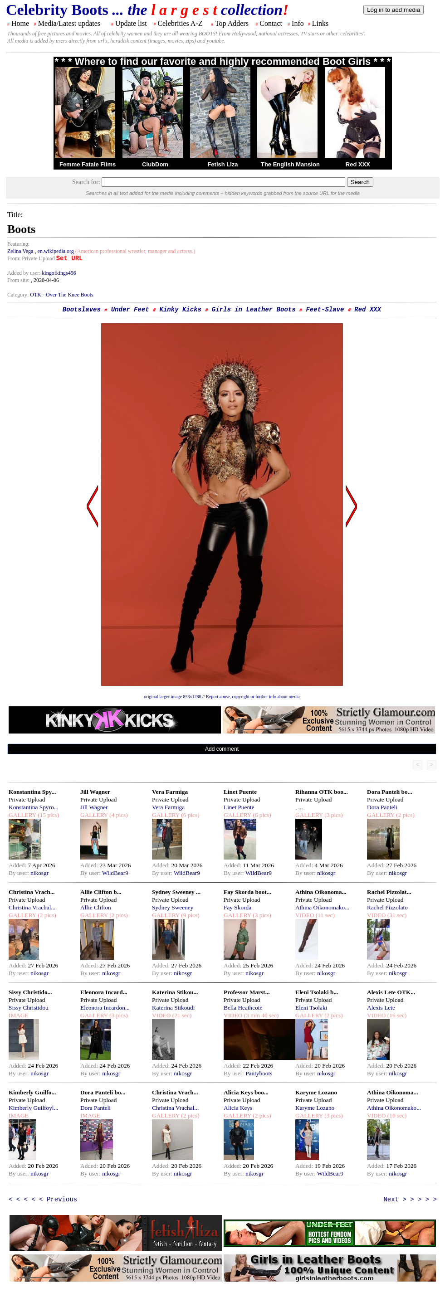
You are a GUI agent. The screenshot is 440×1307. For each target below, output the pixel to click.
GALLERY (22, 814)
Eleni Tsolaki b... (316, 992)
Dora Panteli (382, 807)
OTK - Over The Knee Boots (61, 295)
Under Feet (130, 309)
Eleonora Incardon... (105, 1007)
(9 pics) (190, 915)
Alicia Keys (238, 1107)
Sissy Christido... (30, 992)
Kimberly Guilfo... (32, 1092)
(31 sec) (396, 915)
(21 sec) (181, 1015)
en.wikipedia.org (55, 251)
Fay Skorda (237, 907)
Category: (18, 295)
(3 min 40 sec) (260, 1015)
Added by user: (24, 273)
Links (320, 23)
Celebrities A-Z (179, 23)
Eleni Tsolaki (311, 1007)
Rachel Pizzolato (387, 907)
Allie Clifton (95, 907)
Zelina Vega (20, 251)
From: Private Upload (31, 258)
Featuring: (18, 244)
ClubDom (155, 164)
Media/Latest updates (69, 23)
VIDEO (304, 915)
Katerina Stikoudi (173, 1007)
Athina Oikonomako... (322, 907)
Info (298, 23)
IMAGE (19, 1015)
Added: (18, 865)
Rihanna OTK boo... (321, 791)
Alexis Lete (381, 1007)
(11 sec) (324, 915)
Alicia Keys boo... (246, 1092)
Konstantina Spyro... (34, 807)
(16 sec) (396, 1015)
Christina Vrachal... (32, 907)
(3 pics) (333, 814)
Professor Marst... (247, 992)
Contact (270, 23)
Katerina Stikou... (175, 992)
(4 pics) (118, 814)
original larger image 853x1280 (172, 696)
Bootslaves (82, 309)
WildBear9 (115, 873)
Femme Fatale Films (87, 164)
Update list (131, 23)
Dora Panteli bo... (389, 791)
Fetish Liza (222, 164)
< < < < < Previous (43, 1199)
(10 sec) (396, 1115)
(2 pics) (405, 814)
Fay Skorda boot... (247, 892)
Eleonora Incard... (103, 992)
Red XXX (358, 164)
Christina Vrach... (32, 892)
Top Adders (232, 23)
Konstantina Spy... (32, 791)
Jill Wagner (95, 791)
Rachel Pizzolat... (389, 892)
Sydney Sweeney (172, 907)
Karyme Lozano (316, 1092)
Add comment (222, 749)
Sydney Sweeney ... (176, 892)
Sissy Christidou (29, 1007)
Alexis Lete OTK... (391, 992)
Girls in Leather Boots (254, 309)
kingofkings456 (59, 273)
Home (20, 23)
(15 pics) (47, 814)
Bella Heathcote (243, 1007)
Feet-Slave (325, 309)
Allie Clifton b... (101, 892)
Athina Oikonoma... (321, 892)
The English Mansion (290, 164)
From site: (18, 280)
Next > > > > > (410, 1199)
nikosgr (39, 873)
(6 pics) (190, 814)
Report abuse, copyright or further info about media (253, 696)
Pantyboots (258, 1073)
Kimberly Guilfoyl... (34, 1107)
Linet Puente (240, 791)
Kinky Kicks (180, 309)
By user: (19, 873)
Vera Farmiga (170, 791)
